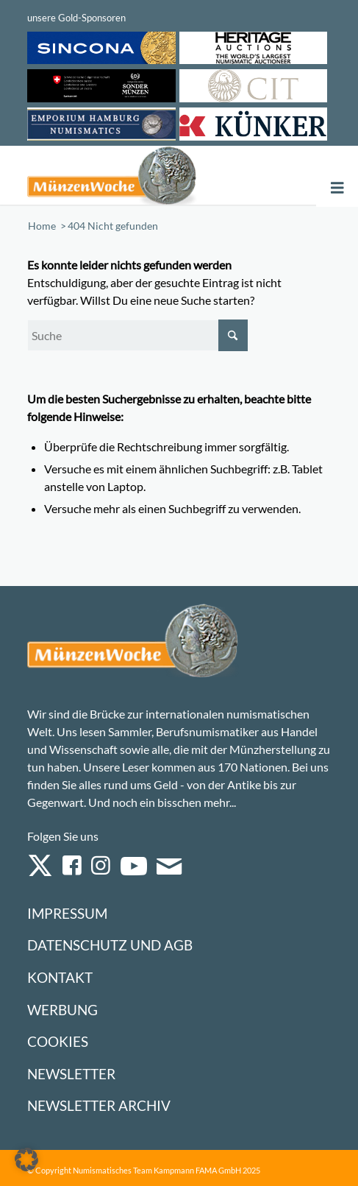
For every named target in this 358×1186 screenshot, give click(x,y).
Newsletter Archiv (99, 1105)
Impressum (67, 913)
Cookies (57, 1041)
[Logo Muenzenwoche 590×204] (118, 175)
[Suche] (137, 335)
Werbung (62, 1009)
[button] (26, 1159)
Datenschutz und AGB (110, 944)
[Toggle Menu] (337, 188)
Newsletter (71, 1073)
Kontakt (60, 977)
